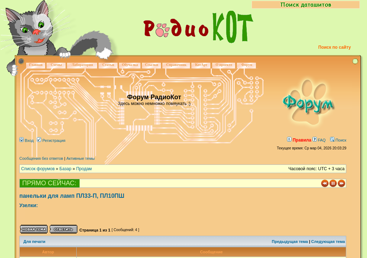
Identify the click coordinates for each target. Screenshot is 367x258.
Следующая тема (328, 241)
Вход (26, 140)
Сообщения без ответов (41, 158)
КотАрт (201, 65)
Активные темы (80, 158)
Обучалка (130, 65)
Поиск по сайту (334, 47)
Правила (299, 140)
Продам (84, 168)
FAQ (319, 140)
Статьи (108, 65)
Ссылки (151, 65)
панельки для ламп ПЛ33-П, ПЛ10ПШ (71, 196)
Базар (65, 168)
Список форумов (38, 168)
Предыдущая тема (290, 241)
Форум (246, 65)
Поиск (338, 140)
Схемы (56, 65)
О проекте (223, 65)
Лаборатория (82, 65)
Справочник (176, 65)
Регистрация (51, 140)
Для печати (34, 241)
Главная (35, 65)
